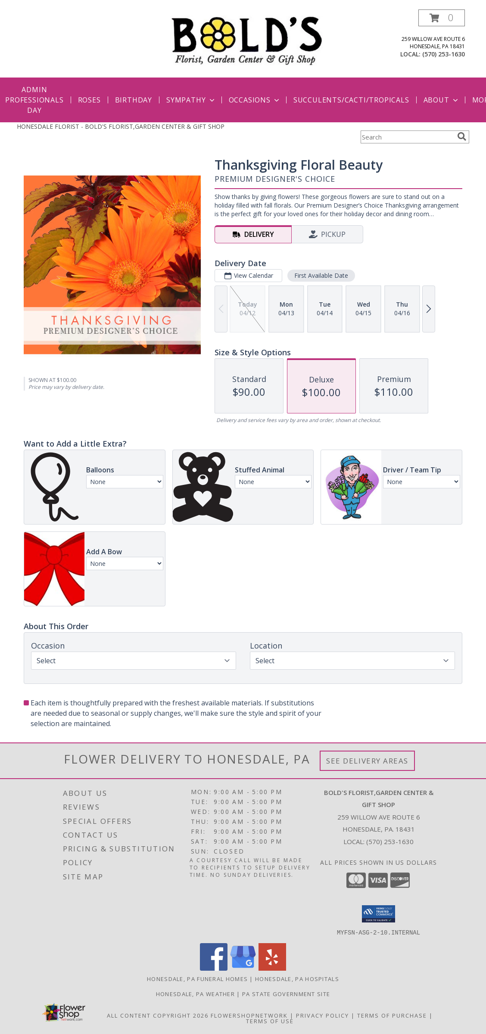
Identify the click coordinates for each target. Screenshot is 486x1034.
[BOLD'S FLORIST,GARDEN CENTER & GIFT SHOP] (246, 40)
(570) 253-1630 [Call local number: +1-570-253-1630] (443, 54)
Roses (89, 100)
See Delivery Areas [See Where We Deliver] (367, 761)
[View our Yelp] (272, 968)
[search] (462, 136)
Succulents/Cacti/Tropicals (351, 100)
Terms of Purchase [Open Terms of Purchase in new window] (392, 1015)
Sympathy (191, 100)
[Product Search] (407, 137)
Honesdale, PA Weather (195, 993)
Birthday (133, 100)
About (442, 100)
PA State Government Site (286, 993)
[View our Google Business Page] (243, 968)
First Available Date (321, 275)
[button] (441, 17)
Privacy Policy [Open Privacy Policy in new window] (322, 1015)
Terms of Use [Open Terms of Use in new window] (270, 1021)
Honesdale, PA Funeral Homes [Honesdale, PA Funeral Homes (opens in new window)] (197, 978)
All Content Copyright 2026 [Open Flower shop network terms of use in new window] (158, 1015)
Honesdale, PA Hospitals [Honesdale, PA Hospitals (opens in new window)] (297, 978)
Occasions (255, 100)
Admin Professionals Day (34, 100)
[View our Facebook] (213, 968)
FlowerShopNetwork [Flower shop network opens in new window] (249, 1015)
